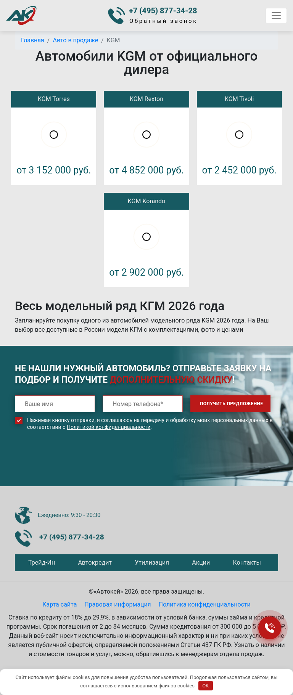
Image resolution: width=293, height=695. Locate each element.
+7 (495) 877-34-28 (163, 10)
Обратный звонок (163, 21)
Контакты (247, 562)
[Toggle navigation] (276, 15)
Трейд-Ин (41, 562)
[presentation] (73, 464)
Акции (201, 562)
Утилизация (152, 562)
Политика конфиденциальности (205, 604)
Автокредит (95, 562)
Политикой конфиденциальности (108, 427)
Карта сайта (59, 604)
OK (205, 686)
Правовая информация (117, 604)
